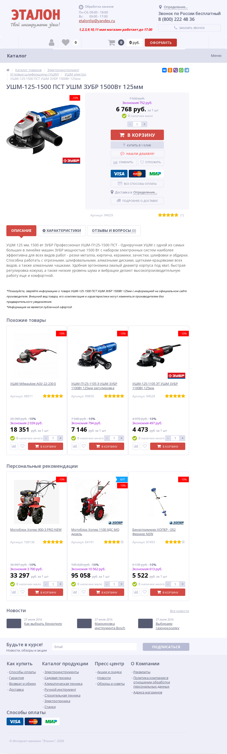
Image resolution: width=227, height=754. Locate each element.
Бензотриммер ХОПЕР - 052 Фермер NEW (154, 531)
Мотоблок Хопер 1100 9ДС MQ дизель (95, 531)
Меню (216, 55)
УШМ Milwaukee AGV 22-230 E (33, 384)
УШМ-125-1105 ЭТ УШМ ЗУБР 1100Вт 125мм (155, 386)
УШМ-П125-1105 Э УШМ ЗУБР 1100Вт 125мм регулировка (94, 386)
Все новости (179, 611)
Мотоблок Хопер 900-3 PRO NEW (36, 529)
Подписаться (166, 646)
